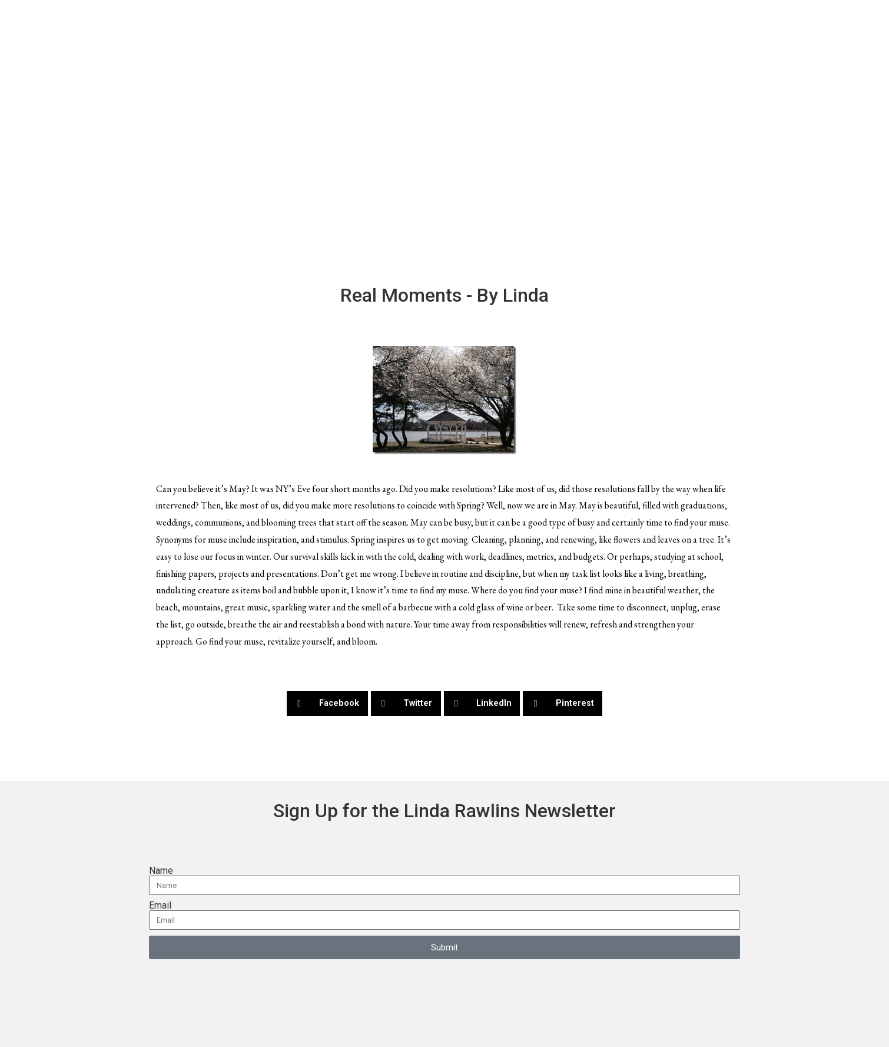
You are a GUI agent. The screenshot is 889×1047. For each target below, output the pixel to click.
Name (161, 871)
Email (160, 905)
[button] (327, 703)
